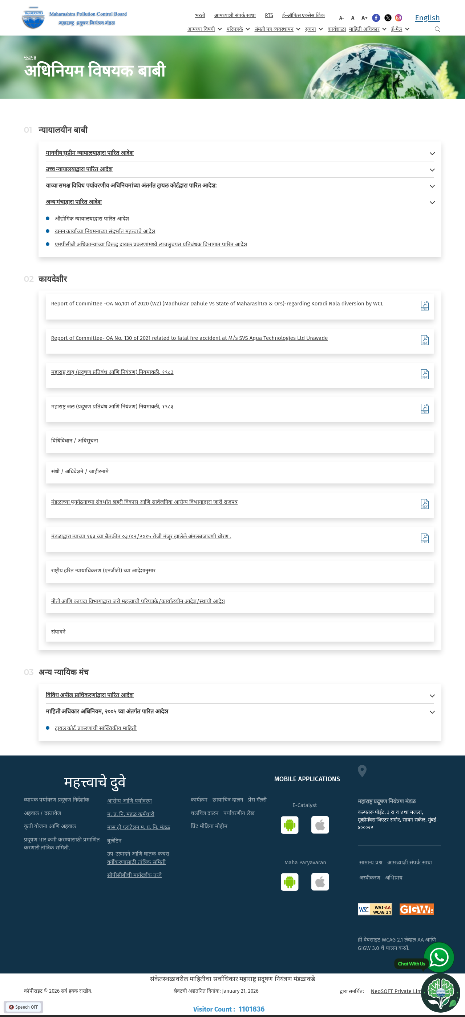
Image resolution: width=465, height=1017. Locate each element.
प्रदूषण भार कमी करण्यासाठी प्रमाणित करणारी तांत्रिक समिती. (62, 843)
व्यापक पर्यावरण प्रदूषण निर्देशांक (57, 799)
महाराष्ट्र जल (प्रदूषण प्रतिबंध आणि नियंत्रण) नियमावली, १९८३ (112, 406)
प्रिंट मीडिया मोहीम (209, 826)
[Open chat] (440, 992)
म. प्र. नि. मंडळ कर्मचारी (130, 814)
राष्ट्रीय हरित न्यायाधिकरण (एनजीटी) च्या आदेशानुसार (103, 570)
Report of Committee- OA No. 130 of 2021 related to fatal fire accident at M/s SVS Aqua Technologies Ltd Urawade (189, 338)
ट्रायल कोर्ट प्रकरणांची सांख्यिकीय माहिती (96, 728)
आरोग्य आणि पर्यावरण (129, 801)
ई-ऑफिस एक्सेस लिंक (303, 15)
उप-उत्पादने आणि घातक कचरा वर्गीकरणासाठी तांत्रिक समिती (138, 858)
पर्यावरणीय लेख (239, 813)
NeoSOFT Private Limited (401, 991)
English (427, 17)
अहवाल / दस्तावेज (42, 813)
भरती (200, 15)
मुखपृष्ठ (30, 57)
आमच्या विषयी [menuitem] (204, 28)
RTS (269, 15)
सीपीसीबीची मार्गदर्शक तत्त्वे (134, 875)
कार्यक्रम (199, 799)
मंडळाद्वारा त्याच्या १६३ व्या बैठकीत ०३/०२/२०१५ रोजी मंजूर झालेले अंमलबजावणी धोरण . (141, 536)
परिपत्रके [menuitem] (237, 28)
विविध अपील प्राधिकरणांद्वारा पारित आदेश (90, 695)
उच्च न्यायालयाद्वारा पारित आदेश (79, 169)
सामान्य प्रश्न (371, 862)
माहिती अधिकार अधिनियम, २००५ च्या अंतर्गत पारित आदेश (107, 711)
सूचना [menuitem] (313, 28)
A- (341, 18)
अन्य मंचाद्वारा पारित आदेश (74, 201)
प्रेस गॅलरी (257, 799)
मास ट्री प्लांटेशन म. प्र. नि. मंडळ (138, 827)
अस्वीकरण (369, 877)
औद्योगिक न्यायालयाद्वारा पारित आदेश (92, 218)
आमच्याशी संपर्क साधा (235, 15)
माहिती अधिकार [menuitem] (367, 28)
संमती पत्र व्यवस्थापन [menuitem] (277, 28)
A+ (364, 18)
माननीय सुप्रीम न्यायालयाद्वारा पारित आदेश (90, 152)
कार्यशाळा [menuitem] (337, 29)
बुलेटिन (114, 840)
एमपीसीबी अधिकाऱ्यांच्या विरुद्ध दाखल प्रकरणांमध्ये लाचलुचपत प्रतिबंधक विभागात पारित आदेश (151, 244)
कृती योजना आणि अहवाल (50, 826)
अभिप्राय (394, 877)
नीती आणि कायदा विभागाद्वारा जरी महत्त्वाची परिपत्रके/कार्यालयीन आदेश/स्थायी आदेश (138, 601)
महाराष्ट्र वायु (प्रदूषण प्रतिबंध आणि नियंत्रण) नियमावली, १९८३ (112, 372)
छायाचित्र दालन (228, 799)
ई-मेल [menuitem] (399, 28)
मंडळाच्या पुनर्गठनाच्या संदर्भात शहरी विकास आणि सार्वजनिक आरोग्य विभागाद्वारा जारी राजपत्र (144, 502)
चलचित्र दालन (204, 813)
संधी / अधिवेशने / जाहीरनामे (80, 471)
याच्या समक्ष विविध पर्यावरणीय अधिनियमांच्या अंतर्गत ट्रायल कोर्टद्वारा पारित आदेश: (131, 185)
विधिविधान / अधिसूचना (74, 440)
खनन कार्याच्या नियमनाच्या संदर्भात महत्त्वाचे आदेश (105, 231)
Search (437, 29)
